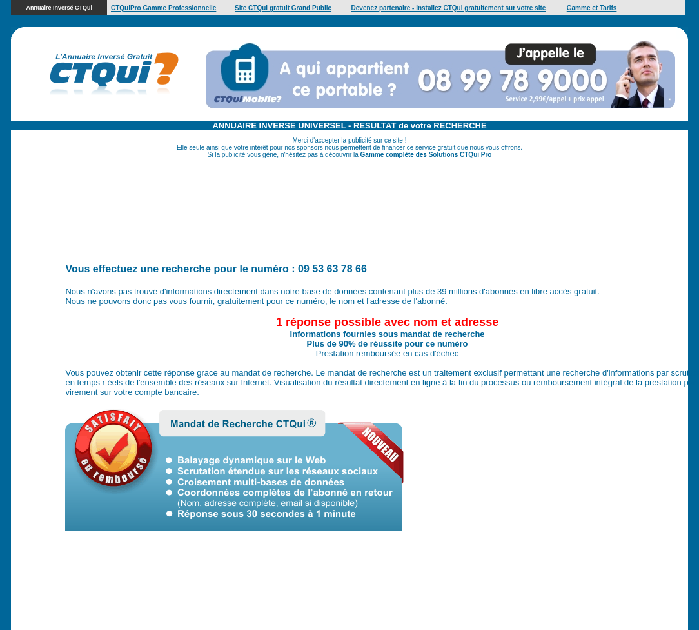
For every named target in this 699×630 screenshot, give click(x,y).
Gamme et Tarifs (592, 8)
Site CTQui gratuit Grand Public (283, 8)
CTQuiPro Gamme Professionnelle (163, 8)
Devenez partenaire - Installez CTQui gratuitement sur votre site (448, 8)
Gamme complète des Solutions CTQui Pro (426, 154)
